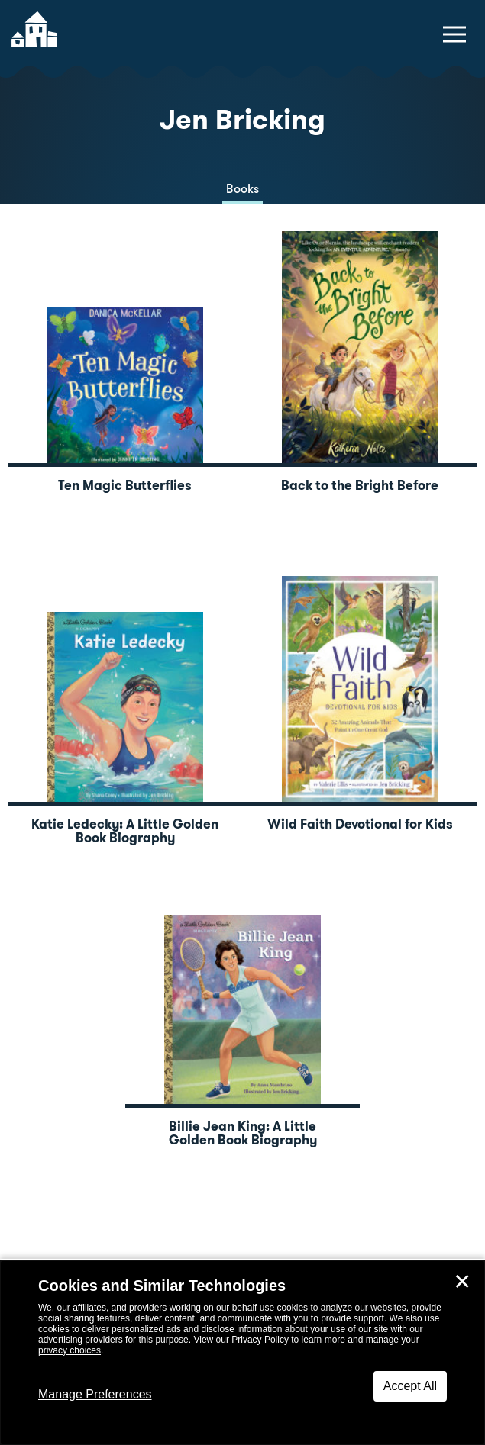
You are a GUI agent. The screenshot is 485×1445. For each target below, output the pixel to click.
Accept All (410, 1385)
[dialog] (242, 1352)
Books (242, 189)
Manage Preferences (95, 1394)
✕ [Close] (462, 1281)
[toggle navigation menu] (454, 34)
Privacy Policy (260, 1339)
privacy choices (69, 1350)
